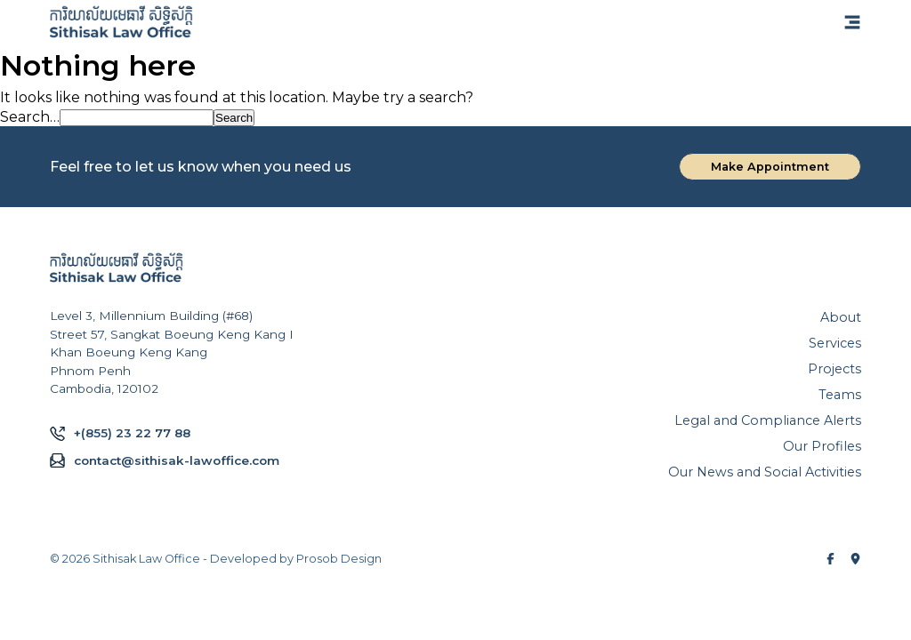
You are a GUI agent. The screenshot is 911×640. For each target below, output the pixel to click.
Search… (30, 116)
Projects (834, 369)
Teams (839, 395)
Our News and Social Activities (764, 472)
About (840, 317)
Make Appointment (770, 166)
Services (835, 343)
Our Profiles (822, 446)
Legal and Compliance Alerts (767, 420)
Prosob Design (339, 558)
